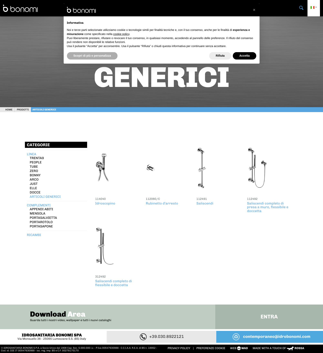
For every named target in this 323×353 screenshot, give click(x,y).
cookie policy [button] (121, 34)
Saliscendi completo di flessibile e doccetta (113, 282)
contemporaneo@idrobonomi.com (270, 335)
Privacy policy (179, 347)
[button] (254, 10)
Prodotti (24, 108)
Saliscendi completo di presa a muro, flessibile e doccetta (268, 206)
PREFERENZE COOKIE (210, 347)
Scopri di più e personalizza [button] (92, 55)
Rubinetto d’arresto (162, 202)
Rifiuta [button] (220, 55)
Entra (268, 316)
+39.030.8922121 (161, 335)
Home (10, 108)
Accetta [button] (244, 55)
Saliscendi (204, 202)
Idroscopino (105, 202)
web (239, 347)
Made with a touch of (278, 347)
